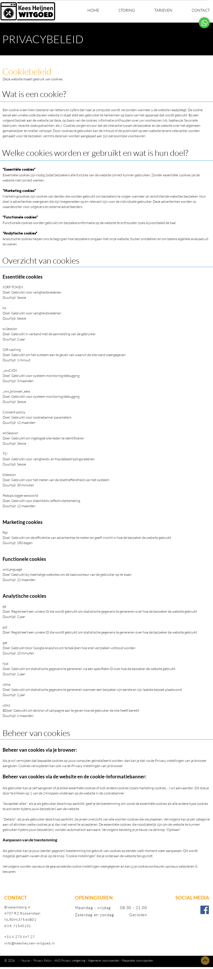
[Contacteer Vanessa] (204, 22)
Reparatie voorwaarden (137, 960)
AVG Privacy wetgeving (70, 960)
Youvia (26, 960)
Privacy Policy (42, 960)
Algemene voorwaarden (103, 960)
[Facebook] (204, 910)
